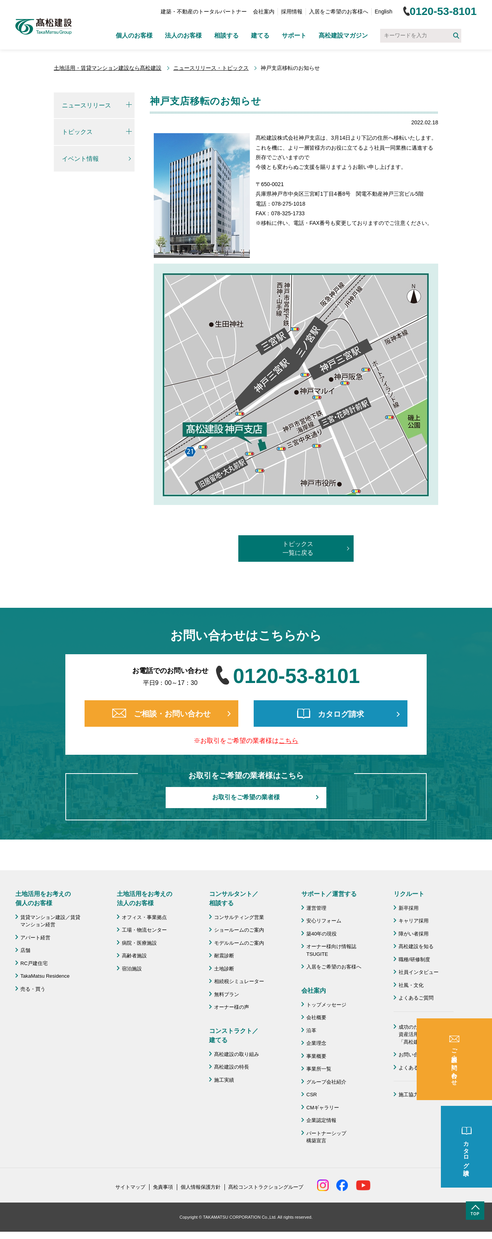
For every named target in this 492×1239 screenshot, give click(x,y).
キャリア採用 (414, 921)
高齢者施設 (134, 956)
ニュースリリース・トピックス (211, 68)
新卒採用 (409, 908)
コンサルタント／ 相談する (233, 898)
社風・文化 (411, 985)
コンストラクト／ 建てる (233, 1035)
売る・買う (32, 989)
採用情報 (292, 11)
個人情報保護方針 (201, 1187)
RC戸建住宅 (34, 963)
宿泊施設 (132, 969)
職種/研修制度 (414, 959)
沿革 (311, 1030)
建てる (260, 35)
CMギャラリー (322, 1107)
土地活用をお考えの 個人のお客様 (43, 898)
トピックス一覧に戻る (298, 548)
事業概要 (316, 1056)
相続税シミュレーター (239, 981)
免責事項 (163, 1187)
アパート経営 (35, 937)
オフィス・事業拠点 (144, 917)
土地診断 (224, 969)
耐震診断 (224, 956)
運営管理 (316, 908)
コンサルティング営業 (239, 917)
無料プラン (226, 994)
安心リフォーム (323, 921)
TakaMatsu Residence (45, 976)
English (383, 11)
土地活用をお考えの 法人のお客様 (144, 898)
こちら (288, 740)
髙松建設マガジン (343, 35)
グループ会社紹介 (326, 1082)
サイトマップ (130, 1187)
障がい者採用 (414, 934)
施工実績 (224, 1080)
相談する (226, 35)
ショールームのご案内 (239, 930)
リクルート (409, 894)
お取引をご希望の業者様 (246, 797)
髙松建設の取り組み (236, 1054)
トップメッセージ (326, 1005)
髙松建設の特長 (231, 1067)
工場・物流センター (144, 930)
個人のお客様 (134, 35)
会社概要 (316, 1017)
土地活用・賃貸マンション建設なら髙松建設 (107, 68)
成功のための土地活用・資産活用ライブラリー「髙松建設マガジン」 (426, 1034)
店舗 (25, 950)
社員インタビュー (419, 972)
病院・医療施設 (139, 943)
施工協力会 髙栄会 (421, 1094)
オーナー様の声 (231, 1007)
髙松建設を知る (416, 946)
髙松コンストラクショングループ (265, 1187)
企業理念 (316, 1043)
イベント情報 (80, 158)
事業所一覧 (318, 1069)
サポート (294, 35)
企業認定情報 (321, 1120)
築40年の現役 (321, 934)
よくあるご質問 (416, 998)
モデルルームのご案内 (239, 943)
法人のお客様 (183, 35)
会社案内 (263, 11)
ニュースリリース (86, 105)
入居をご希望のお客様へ (338, 11)
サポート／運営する (329, 894)
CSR (311, 1094)
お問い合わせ (414, 1055)
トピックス (77, 132)
